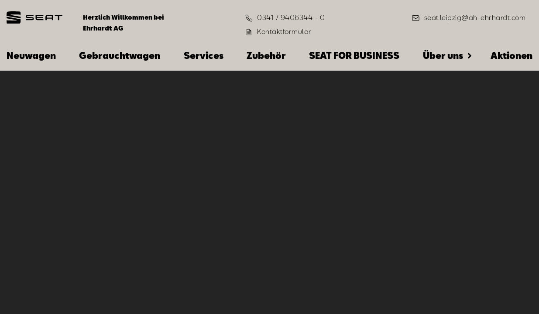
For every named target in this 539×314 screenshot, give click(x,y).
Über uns (443, 55)
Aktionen (511, 55)
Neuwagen (31, 55)
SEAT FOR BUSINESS (354, 55)
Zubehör (266, 55)
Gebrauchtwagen (119, 55)
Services (203, 55)
